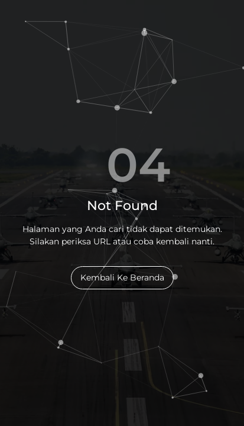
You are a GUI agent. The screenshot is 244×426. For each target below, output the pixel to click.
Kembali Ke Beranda (122, 277)
